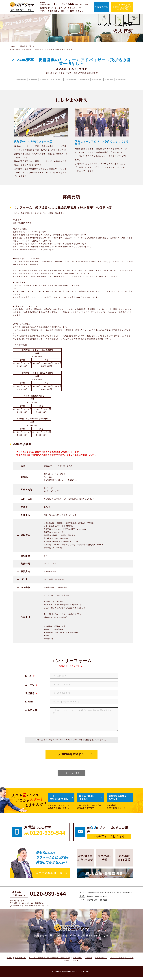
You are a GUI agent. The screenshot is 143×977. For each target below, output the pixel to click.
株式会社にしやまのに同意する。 (72, 740)
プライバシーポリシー (64, 740)
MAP (130, 892)
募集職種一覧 (101, 7)
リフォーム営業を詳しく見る (122, 958)
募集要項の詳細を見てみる (118, 797)
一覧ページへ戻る (71, 773)
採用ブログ (45, 8)
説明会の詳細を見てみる (87, 797)
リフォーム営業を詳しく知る (52, 11)
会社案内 (58, 8)
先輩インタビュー (77, 11)
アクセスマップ (74, 8)
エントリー (49, 958)
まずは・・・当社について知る (59, 797)
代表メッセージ (101, 958)
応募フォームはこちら (110, 836)
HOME (9, 958)
